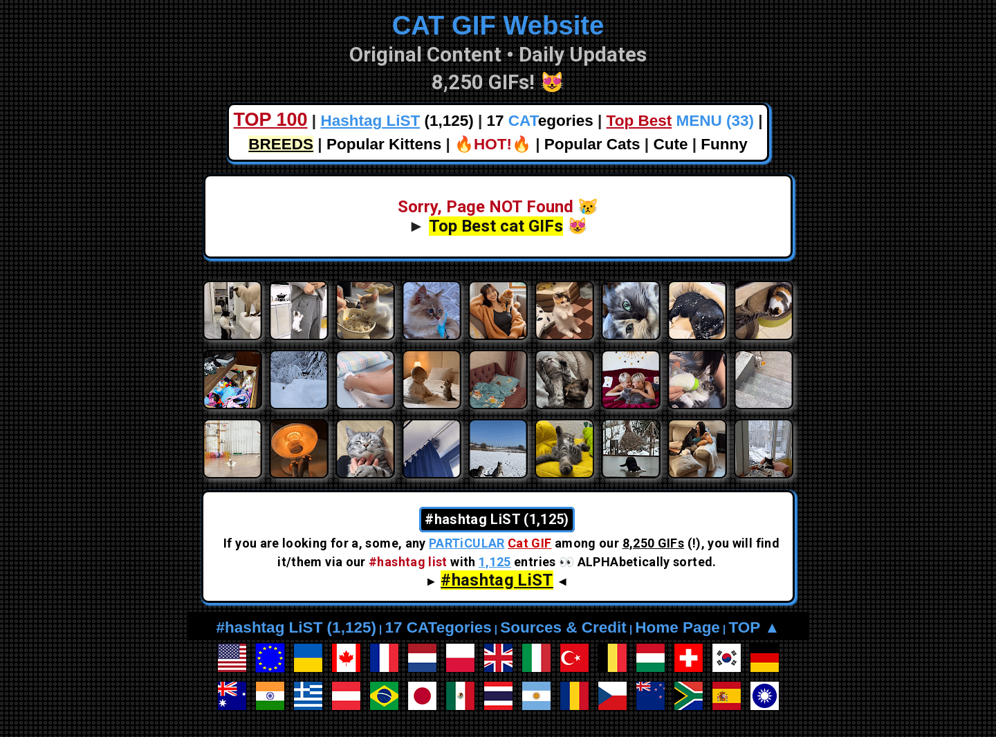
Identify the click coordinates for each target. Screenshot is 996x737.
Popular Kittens (383, 144)
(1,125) (396, 120)
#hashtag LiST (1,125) (296, 627)
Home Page (677, 627)
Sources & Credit (563, 627)
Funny (724, 144)
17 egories (540, 120)
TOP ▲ (754, 627)
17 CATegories (438, 627)
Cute (670, 144)
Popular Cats (592, 144)
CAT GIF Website (498, 25)
